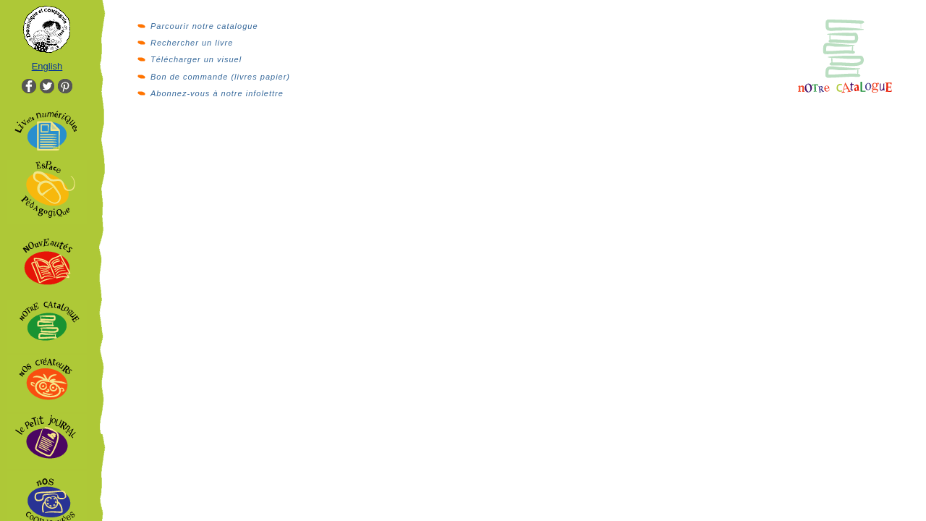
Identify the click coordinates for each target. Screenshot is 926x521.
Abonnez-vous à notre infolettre (217, 93)
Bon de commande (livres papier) (220, 76)
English (47, 66)
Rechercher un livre (191, 42)
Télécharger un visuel (196, 59)
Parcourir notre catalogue (204, 26)
